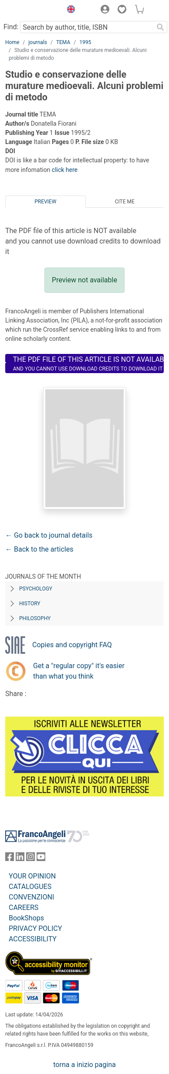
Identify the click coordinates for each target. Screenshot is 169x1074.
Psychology (35, 589)
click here (65, 169)
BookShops (26, 918)
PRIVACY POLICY (35, 928)
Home (12, 42)
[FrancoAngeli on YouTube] (41, 858)
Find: (10, 27)
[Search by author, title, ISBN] (86, 27)
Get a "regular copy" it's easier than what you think (79, 671)
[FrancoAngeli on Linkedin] (20, 858)
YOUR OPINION (32, 876)
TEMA (63, 42)
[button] (68, 10)
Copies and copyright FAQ (72, 645)
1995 (85, 42)
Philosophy (35, 618)
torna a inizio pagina (84, 1064)
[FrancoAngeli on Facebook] (9, 858)
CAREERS (23, 907)
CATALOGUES (30, 886)
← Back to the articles (39, 549)
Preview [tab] (45, 202)
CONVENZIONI (31, 897)
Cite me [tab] (125, 202)
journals (37, 42)
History (30, 603)
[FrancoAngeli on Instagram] (30, 858)
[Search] (160, 27)
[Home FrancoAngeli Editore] (31, 10)
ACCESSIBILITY (33, 939)
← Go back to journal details (48, 535)
